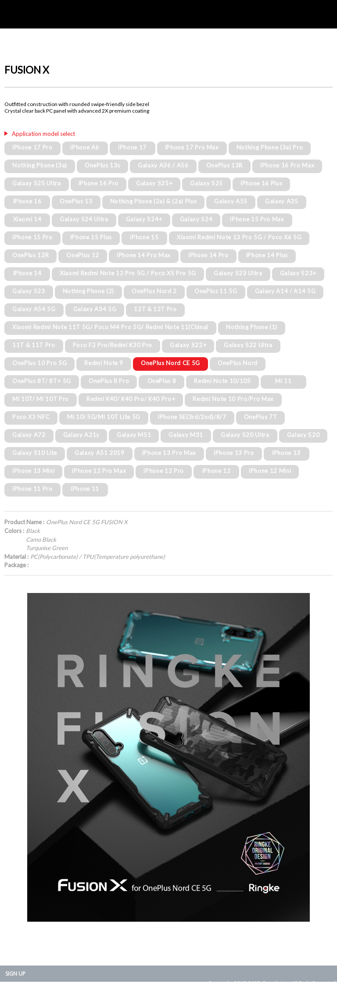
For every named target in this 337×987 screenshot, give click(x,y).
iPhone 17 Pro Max (192, 147)
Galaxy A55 (230, 201)
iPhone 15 (144, 237)
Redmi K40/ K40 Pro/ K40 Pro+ (130, 398)
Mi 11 (283, 380)
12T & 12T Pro (155, 308)
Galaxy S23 (28, 291)
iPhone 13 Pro (234, 452)
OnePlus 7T (260, 416)
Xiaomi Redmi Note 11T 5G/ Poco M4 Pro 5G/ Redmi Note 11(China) (110, 326)
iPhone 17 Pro (32, 147)
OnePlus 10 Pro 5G (39, 362)
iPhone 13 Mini (33, 470)
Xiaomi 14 (27, 219)
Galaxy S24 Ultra (84, 219)
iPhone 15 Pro (32, 237)
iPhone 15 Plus (91, 237)
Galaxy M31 (185, 434)
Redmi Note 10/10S (222, 380)
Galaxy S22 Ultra (248, 344)
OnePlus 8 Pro (109, 380)
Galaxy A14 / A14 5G (285, 291)
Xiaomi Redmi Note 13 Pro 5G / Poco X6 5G (239, 237)
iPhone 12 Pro (163, 470)
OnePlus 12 (82, 255)
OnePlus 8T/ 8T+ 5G (41, 380)
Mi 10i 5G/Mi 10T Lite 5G (103, 416)
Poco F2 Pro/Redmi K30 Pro (113, 344)
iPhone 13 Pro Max (169, 452)
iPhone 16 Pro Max (287, 165)
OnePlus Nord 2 (154, 291)
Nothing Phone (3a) (39, 165)
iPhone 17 (132, 147)
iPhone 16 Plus (261, 183)
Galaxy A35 (281, 201)
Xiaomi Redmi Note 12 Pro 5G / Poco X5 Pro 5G (128, 273)
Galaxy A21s (81, 434)
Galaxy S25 (206, 183)
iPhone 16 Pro (99, 183)
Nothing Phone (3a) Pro (270, 147)
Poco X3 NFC (31, 416)
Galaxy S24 (196, 219)
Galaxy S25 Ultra (36, 183)
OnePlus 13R (224, 165)
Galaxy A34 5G (95, 308)
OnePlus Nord (238, 362)
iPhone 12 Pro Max (99, 470)
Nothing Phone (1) (251, 326)
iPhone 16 (27, 201)
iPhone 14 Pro (208, 255)
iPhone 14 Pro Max (144, 255)
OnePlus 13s (102, 165)
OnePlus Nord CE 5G (170, 362)
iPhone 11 (85, 488)
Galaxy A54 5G (34, 308)
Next (321, 757)
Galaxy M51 (134, 434)
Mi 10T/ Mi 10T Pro (40, 398)
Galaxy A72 (29, 434)
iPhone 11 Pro (32, 488)
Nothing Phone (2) (88, 291)
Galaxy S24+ (144, 219)
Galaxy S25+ (154, 183)
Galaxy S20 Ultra (245, 434)
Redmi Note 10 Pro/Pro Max (233, 398)
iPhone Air (85, 147)
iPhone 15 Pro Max (257, 219)
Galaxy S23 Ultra (238, 273)
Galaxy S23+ (298, 273)
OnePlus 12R (30, 255)
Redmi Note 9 (103, 362)
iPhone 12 (216, 470)
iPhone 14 (27, 273)
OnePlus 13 (76, 201)
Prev (16, 757)
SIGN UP (15, 973)
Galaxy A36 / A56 (163, 165)
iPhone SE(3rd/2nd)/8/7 (192, 416)
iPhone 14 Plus (267, 255)
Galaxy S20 (303, 434)
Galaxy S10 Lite (34, 452)
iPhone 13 (286, 452)
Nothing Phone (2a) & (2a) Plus (153, 201)
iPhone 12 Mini (270, 470)
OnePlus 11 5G (215, 291)
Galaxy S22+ (188, 344)
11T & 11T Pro (33, 344)
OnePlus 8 (161, 380)
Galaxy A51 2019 (100, 452)
